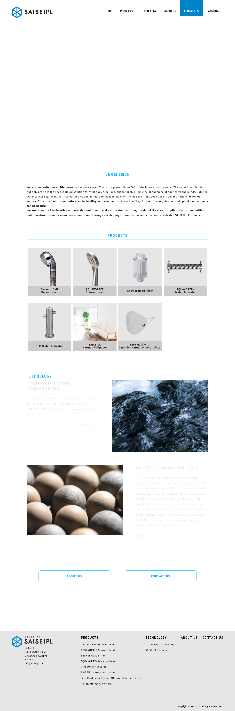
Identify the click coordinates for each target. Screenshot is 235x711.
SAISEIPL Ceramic (156, 649)
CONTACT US (191, 11)
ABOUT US (170, 11)
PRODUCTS (126, 11)
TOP (109, 11)
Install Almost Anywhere (96, 683)
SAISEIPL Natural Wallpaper (98, 672)
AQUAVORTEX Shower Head (98, 649)
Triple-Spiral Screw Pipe (160, 644)
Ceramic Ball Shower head (97, 644)
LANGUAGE (213, 11)
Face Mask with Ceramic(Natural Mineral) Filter (111, 678)
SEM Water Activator (93, 666)
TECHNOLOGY (148, 11)
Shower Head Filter (93, 655)
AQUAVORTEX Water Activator (99, 661)
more (84, 425)
